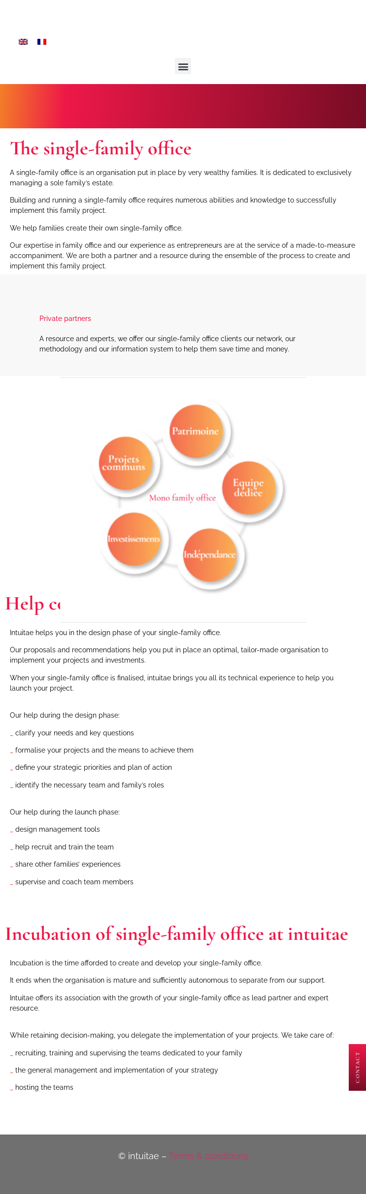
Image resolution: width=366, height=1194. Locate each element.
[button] (183, 66)
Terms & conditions (208, 1156)
